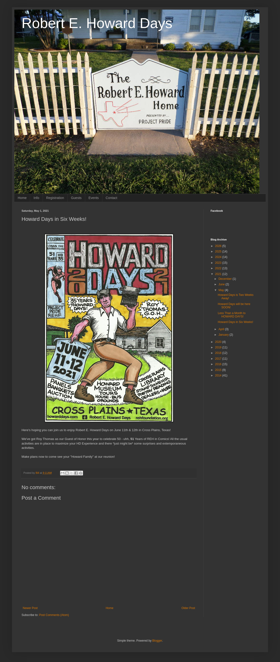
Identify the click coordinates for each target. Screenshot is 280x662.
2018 (218, 353)
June (221, 284)
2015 (218, 370)
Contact (111, 198)
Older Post (188, 608)
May (221, 290)
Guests (76, 198)
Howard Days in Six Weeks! (235, 322)
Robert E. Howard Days (97, 23)
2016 (218, 364)
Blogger (157, 640)
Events (94, 198)
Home (22, 198)
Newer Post (30, 608)
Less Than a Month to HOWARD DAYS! (232, 314)
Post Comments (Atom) (54, 615)
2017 (218, 358)
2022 (218, 268)
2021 (218, 274)
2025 (218, 251)
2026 (218, 246)
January (224, 334)
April (221, 329)
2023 (218, 262)
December (225, 279)
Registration (55, 198)
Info (36, 198)
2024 (218, 257)
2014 (218, 375)
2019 (218, 347)
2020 (218, 342)
